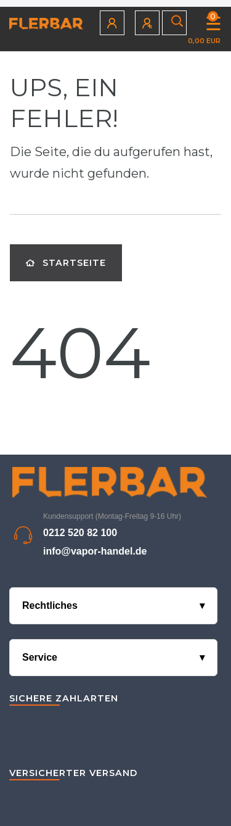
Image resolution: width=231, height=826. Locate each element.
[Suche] (174, 23)
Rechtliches (50, 605)
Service (39, 657)
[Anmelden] (112, 23)
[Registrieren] (147, 23)
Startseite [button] (66, 262)
